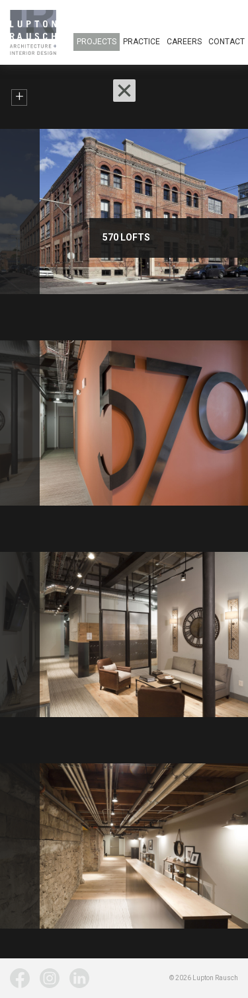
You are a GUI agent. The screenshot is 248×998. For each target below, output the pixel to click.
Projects (96, 41)
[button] (124, 90)
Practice (141, 41)
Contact (226, 41)
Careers (184, 41)
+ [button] (19, 96)
